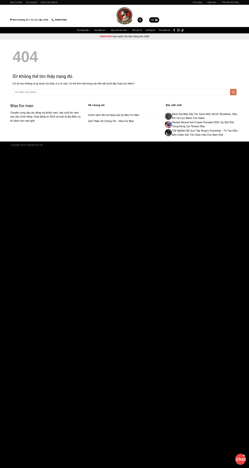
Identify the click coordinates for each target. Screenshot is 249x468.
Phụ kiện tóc (165, 30)
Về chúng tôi (31, 2)
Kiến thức (212, 2)
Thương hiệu (84, 30)
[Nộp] (233, 92)
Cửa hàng (198, 2)
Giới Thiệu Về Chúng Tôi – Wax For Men (111, 121)
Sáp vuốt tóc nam (120, 30)
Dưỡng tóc (150, 30)
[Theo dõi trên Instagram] (178, 30)
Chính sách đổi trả (49, 2)
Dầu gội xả (137, 30)
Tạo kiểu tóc (100, 30)
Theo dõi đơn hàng (230, 2)
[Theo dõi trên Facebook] (174, 30)
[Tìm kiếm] (140, 20)
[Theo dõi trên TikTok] (182, 30)
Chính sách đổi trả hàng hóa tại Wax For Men (113, 115)
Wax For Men (16, 2)
